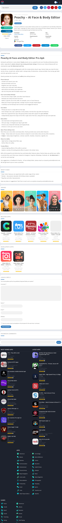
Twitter (26, 45)
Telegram (45, 45)
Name (2, 303)
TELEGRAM (6, 31)
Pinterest (36, 45)
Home (15, 14)
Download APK (6, 27)
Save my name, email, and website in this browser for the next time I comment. (21, 323)
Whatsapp (54, 45)
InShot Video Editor (18, 34)
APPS (19, 14)
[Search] (19, 7)
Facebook (18, 45)
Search (58, 342)
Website (3, 316)
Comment (3, 284)
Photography (25, 14)
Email (2, 309)
